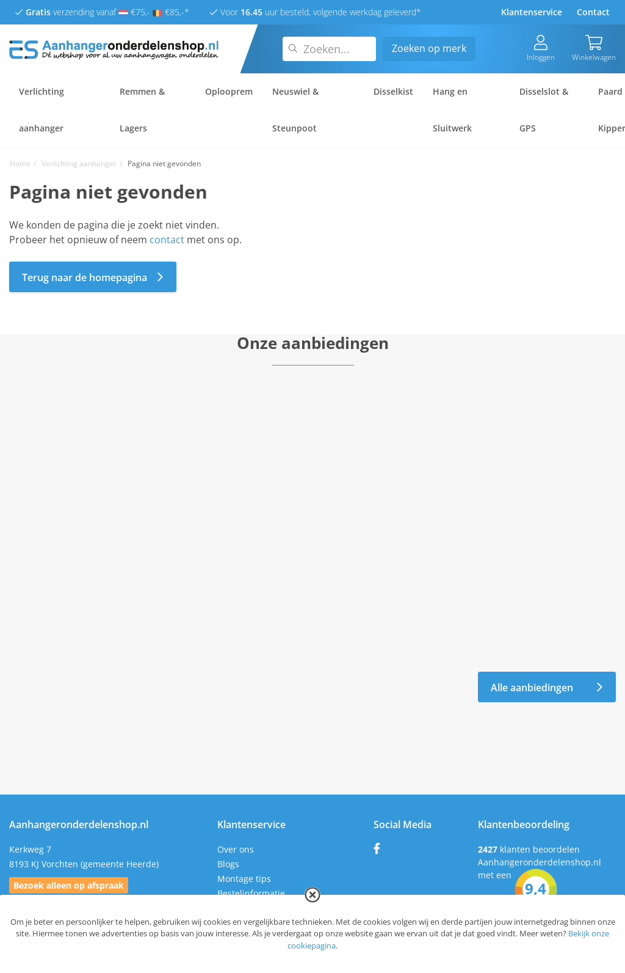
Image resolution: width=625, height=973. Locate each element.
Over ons (235, 849)
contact (167, 239)
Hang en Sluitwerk (452, 110)
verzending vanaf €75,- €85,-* (102, 12)
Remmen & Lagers (142, 110)
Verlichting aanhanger (41, 110)
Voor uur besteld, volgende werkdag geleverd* (315, 12)
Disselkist (393, 91)
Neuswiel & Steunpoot (295, 110)
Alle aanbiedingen (547, 687)
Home (20, 163)
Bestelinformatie (251, 893)
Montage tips (244, 878)
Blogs (228, 864)
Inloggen (541, 48)
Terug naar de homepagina (93, 277)
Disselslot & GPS (543, 110)
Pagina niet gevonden (164, 163)
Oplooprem (229, 91)
